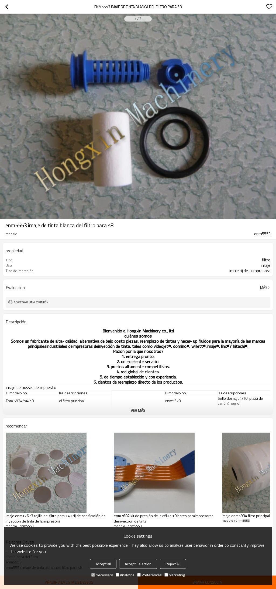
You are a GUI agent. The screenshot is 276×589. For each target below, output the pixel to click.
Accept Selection (138, 564)
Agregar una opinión (31, 302)
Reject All (172, 564)
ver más (138, 410)
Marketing (174, 575)
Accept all (103, 564)
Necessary (102, 575)
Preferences (149, 575)
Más (263, 287)
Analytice (125, 575)
